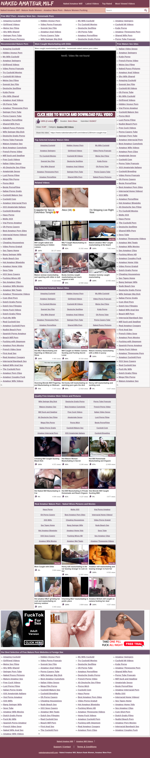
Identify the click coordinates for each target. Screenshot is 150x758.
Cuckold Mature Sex (12, 195)
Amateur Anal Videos (51, 32)
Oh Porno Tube (85, 32)
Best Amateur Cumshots (15, 148)
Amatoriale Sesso (11, 171)
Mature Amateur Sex (13, 144)
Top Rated (107, 3)
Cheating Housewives (13, 242)
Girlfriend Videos (11, 24)
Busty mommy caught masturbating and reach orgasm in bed (72, 277)
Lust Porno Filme (11, 175)
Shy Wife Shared (11, 32)
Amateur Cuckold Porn (14, 326)
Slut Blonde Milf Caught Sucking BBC (99, 492)
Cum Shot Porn (10, 298)
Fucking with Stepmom (14, 341)
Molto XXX (8, 219)
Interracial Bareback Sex (15, 361)
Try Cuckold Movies (87, 24)
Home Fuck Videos (12, 310)
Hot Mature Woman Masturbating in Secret (71, 460)
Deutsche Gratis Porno (89, 39)
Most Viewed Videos (125, 3)
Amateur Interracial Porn (15, 203)
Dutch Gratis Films (12, 314)
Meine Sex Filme (11, 28)
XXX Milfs (7, 238)
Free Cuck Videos (11, 159)
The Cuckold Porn (11, 369)
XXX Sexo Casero (11, 274)
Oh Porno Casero (11, 227)
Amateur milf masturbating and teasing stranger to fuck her (102, 568)
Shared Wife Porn (123, 35)
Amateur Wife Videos (13, 381)
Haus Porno (8, 215)
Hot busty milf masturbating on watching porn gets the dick (75, 384)
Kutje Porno (121, 28)
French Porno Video (12, 151)
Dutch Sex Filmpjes (12, 306)
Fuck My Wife (9, 318)
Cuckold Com (9, 199)
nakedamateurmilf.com (48, 753)
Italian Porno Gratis (12, 191)
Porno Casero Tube (50, 35)
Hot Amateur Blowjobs (14, 262)
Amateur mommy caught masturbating (99, 276)
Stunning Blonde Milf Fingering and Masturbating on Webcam (47, 384)
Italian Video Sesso (12, 163)
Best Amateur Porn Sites (15, 231)
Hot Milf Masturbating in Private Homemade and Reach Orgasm (75, 492)
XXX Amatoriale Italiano (14, 207)
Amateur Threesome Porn (127, 32)
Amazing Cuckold (11, 21)
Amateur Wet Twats (12, 290)
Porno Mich (8, 183)
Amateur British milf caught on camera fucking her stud (102, 600)
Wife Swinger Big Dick (51, 39)
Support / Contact (62, 747)
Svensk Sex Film (49, 28)
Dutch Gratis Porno (12, 302)
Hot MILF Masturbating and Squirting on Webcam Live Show (45, 353)
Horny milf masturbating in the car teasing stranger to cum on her (74, 569)
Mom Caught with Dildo (44, 567)
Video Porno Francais (51, 24)
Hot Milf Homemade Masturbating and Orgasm (100, 460)
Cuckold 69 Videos (124, 24)
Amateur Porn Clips (12, 373)
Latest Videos (92, 3)
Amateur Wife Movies (13, 286)
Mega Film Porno (11, 179)
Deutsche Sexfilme (87, 28)
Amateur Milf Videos (65, 127)
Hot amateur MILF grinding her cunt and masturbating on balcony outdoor (47, 601)
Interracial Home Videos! (15, 235)
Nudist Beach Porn (12, 329)
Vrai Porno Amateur (12, 223)
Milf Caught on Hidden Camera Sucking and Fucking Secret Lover (74, 353)
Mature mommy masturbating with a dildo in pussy (101, 352)
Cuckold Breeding (11, 211)
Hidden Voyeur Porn (50, 21)
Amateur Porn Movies (13, 345)
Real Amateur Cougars (14, 357)
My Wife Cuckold (86, 21)
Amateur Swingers (124, 21)
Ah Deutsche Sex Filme (14, 167)
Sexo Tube (8, 270)
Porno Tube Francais (125, 39)
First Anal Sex (9, 353)
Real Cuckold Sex (11, 322)
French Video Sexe (12, 349)
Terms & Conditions (87, 747)
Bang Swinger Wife (12, 254)
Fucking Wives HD (12, 278)
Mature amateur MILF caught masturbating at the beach (101, 244)
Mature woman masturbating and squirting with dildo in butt (47, 276)
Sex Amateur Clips (12, 282)
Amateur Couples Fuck (14, 377)
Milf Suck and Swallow (14, 155)
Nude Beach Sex (11, 258)
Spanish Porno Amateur (14, 333)
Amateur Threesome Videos (16, 294)
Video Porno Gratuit (12, 246)
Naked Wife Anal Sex (13, 365)
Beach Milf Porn (10, 337)
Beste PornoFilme (11, 187)
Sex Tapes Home (11, 250)
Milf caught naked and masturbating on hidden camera (44, 245)
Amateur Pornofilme (88, 35)
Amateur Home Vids (12, 266)
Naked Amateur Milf (72, 3)
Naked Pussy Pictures (14, 39)
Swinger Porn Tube (12, 35)
